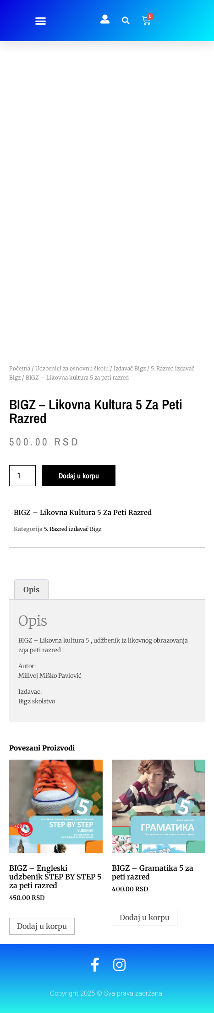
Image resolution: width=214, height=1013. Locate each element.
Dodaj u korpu (79, 476)
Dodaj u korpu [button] (42, 926)
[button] (40, 20)
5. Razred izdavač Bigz (73, 528)
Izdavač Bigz (130, 368)
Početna (19, 368)
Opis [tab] (31, 589)
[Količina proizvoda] (22, 475)
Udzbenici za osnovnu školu (72, 368)
